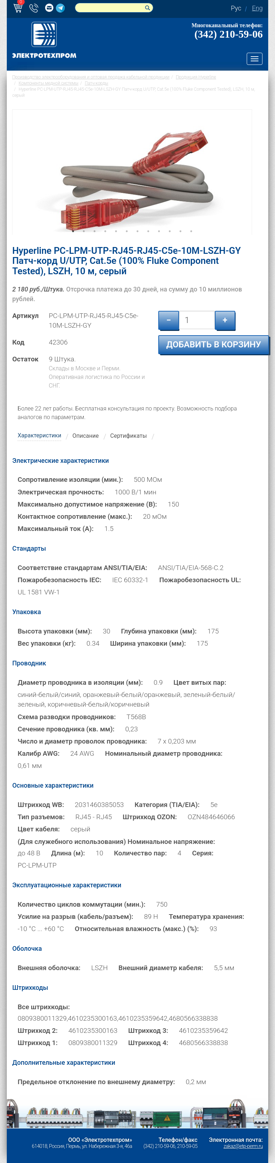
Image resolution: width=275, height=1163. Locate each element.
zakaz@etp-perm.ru (242, 1146)
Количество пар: (140, 853)
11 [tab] (180, 241)
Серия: (202, 853)
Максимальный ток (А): (55, 528)
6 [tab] (126, 241)
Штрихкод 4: (148, 1043)
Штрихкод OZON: (149, 817)
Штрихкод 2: (38, 1030)
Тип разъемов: (41, 817)
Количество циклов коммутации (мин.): (81, 904)
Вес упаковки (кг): (47, 643)
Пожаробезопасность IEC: (59, 580)
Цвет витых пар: (200, 682)
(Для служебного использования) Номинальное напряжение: (116, 841)
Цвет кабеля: (39, 829)
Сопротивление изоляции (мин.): (70, 479)
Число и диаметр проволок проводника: (82, 741)
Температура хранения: (206, 916)
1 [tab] (73, 241)
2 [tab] (83, 241)
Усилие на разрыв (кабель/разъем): (75, 916)
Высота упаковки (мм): (55, 631)
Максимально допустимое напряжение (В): (87, 504)
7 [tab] (137, 241)
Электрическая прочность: (61, 492)
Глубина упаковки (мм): (159, 631)
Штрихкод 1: (38, 1043)
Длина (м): (68, 853)
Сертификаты (128, 435)
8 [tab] (148, 241)
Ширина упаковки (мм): (148, 643)
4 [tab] (105, 241)
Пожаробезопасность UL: (200, 580)
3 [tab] (94, 241)
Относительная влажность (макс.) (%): (137, 929)
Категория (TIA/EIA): (167, 805)
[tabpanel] (132, 172)
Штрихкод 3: (148, 1030)
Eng (257, 8)
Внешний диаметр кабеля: (161, 968)
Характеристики (39, 435)
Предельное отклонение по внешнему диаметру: (96, 1082)
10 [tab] (169, 241)
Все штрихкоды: (44, 1007)
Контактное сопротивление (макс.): (75, 516)
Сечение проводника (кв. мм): (66, 729)
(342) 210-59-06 (228, 34)
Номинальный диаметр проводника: (163, 753)
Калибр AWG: (38, 753)
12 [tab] (191, 241)
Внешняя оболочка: (49, 968)
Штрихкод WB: (41, 805)
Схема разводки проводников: (67, 717)
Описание (85, 435)
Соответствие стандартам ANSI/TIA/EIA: (82, 568)
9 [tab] (159, 241)
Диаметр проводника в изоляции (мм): (80, 682)
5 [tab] (116, 241)
